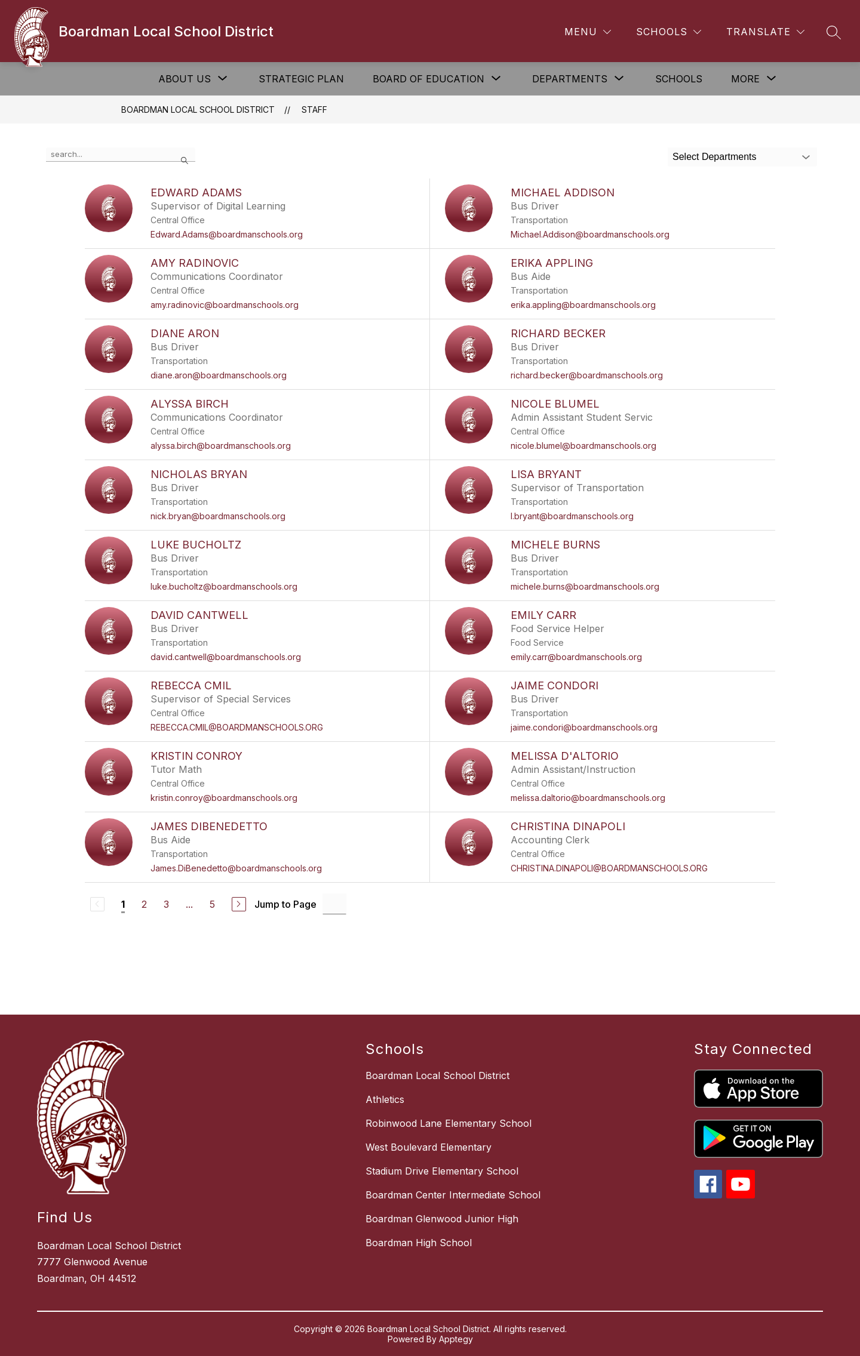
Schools (678, 79)
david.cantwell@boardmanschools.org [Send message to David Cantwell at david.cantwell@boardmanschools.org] (225, 657)
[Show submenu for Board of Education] (428, 79)
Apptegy (456, 1339)
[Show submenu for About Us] (184, 79)
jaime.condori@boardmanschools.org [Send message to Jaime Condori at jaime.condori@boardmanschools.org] (584, 727)
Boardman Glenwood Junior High (442, 1219)
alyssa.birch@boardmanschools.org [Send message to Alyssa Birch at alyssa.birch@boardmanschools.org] (220, 445)
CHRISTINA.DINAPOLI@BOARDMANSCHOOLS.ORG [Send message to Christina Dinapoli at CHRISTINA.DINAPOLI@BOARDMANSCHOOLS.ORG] (609, 868)
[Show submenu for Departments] (569, 79)
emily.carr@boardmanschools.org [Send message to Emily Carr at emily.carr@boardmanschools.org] (576, 657)
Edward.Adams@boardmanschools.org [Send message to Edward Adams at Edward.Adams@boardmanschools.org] (226, 234)
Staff (314, 109)
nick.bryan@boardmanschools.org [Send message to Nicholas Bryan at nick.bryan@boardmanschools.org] (217, 516)
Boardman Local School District (198, 109)
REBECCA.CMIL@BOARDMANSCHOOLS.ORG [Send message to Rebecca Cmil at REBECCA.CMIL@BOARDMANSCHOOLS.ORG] (236, 727)
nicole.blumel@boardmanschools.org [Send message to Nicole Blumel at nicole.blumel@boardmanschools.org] (583, 445)
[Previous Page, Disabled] (97, 904)
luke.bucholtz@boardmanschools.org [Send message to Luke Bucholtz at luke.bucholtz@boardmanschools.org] (223, 586)
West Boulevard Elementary (429, 1147)
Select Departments (714, 157)
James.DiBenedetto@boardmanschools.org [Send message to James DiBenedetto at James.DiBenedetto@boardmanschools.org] (236, 868)
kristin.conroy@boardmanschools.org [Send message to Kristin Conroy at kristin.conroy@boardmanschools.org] (223, 798)
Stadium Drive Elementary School (442, 1171)
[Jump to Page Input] (334, 903)
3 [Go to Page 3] (166, 904)
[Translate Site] (765, 31)
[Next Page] (239, 904)
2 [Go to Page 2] (144, 904)
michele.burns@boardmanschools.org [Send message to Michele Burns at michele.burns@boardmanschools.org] (585, 586)
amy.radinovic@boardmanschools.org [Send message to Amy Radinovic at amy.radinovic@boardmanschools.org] (224, 305)
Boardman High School (419, 1243)
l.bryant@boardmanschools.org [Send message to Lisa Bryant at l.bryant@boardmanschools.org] (572, 516)
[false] (120, 154)
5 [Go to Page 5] (212, 904)
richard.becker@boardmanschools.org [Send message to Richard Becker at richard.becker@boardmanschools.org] (587, 375)
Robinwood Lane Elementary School (449, 1123)
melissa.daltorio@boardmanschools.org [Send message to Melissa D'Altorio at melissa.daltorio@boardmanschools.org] (588, 798)
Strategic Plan (301, 79)
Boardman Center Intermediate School (453, 1195)
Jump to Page (285, 904)
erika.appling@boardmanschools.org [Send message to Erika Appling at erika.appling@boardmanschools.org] (583, 305)
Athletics (385, 1099)
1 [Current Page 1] (123, 904)
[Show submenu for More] (745, 79)
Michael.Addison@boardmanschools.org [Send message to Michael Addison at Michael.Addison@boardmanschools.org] (590, 234)
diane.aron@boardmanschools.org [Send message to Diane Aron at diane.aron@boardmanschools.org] (218, 375)
